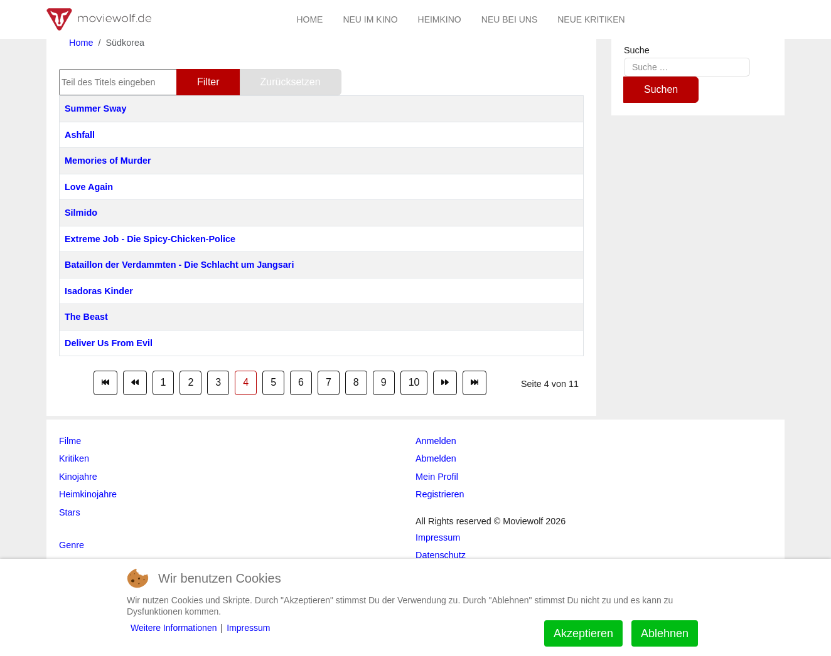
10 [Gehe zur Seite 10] (414, 382)
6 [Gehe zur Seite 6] (301, 382)
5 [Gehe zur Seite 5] (273, 382)
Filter (208, 82)
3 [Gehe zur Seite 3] (218, 382)
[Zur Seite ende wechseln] (474, 382)
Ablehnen (665, 633)
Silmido (81, 213)
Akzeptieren (583, 633)
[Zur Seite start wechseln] (105, 382)
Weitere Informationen (174, 628)
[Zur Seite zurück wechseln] (135, 382)
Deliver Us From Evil (109, 343)
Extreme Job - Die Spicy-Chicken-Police (150, 239)
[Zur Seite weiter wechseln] (445, 382)
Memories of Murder (108, 161)
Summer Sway (95, 108)
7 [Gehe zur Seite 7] (328, 382)
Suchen (661, 89)
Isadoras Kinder (99, 291)
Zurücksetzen (290, 82)
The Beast (86, 317)
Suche (637, 50)
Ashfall (80, 135)
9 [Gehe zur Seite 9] (384, 382)
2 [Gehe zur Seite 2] (190, 382)
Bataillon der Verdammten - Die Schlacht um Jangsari (179, 265)
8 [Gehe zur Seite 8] (356, 382)
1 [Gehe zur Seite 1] (163, 382)
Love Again (89, 187)
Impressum (248, 628)
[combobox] (687, 67)
